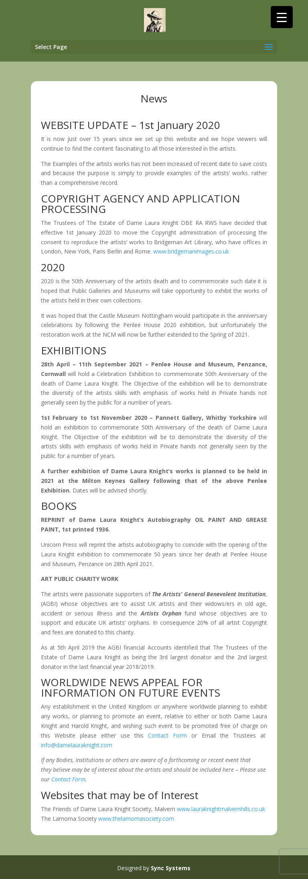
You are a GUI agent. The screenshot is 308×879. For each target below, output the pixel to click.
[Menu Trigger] (282, 17)
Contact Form (167, 735)
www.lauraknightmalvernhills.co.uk (221, 809)
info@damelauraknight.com (76, 745)
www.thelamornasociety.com (136, 818)
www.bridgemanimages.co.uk (191, 251)
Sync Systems (170, 868)
